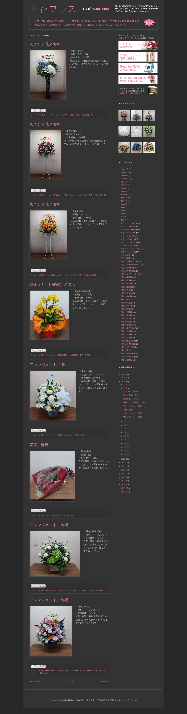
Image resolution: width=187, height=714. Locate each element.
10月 (126, 421)
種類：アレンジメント (66, 435)
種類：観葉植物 (127, 268)
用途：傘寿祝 (126, 315)
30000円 (40, 115)
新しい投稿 (35, 681)
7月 (125, 432)
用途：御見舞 (126, 303)
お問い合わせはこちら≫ (87, 25)
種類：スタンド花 (78, 115)
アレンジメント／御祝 (49, 525)
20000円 (124, 191)
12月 (126, 385)
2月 (125, 451)
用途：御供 (80, 435)
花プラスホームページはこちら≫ (113, 25)
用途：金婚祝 (85, 355)
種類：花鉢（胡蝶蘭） (130, 264)
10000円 (40, 355)
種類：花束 (61, 515)
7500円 (123, 217)
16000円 (124, 182)
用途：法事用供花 (128, 357)
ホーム (70, 681)
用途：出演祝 (126, 334)
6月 (125, 436)
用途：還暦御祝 (127, 287)
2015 (123, 481)
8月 (125, 429)
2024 (123, 378)
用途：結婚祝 (126, 296)
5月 (125, 440)
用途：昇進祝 (126, 338)
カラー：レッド (77, 195)
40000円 (124, 201)
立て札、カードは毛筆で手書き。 (130, 57)
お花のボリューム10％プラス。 (130, 46)
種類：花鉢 (125, 258)
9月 (125, 425)
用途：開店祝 (126, 283)
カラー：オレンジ (65, 275)
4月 (125, 443)
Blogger (134, 700)
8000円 (123, 220)
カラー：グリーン (50, 590)
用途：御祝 (90, 115)
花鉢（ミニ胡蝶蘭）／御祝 (52, 285)
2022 (123, 459)
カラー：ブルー (50, 115)
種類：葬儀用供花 (128, 271)
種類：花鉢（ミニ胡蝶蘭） (68, 355)
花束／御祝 (39, 445)
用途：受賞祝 (126, 325)
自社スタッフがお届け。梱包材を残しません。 (134, 79)
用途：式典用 (126, 322)
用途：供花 (125, 290)
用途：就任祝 (126, 331)
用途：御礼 (125, 309)
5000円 (123, 207)
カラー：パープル (50, 195)
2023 (123, 381)
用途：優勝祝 (126, 360)
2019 (123, 466)
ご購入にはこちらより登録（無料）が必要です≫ (55, 25)
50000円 (124, 204)
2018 (123, 470)
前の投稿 (104, 681)
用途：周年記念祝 (128, 328)
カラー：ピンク (64, 195)
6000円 (123, 210)
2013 (123, 488)
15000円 (40, 195)
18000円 (124, 188)
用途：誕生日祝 (97, 590)
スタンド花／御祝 (45, 44)
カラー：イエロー (50, 275)
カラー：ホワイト (63, 115)
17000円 (124, 185)
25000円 (124, 194)
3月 (125, 447)
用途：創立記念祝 (128, 341)
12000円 (124, 175)
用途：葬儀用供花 (128, 344)
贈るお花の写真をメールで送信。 (130, 68)
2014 (123, 484)
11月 (126, 388)
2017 (123, 474)
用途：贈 (69, 515)
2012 (123, 492)
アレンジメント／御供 (49, 365)
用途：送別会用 (127, 347)
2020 (123, 462)
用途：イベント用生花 (130, 274)
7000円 (123, 214)
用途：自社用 (126, 319)
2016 (123, 477)
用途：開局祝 (126, 280)
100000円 (124, 169)
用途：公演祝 (126, 312)
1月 (125, 454)
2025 (123, 374)
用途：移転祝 (126, 277)
